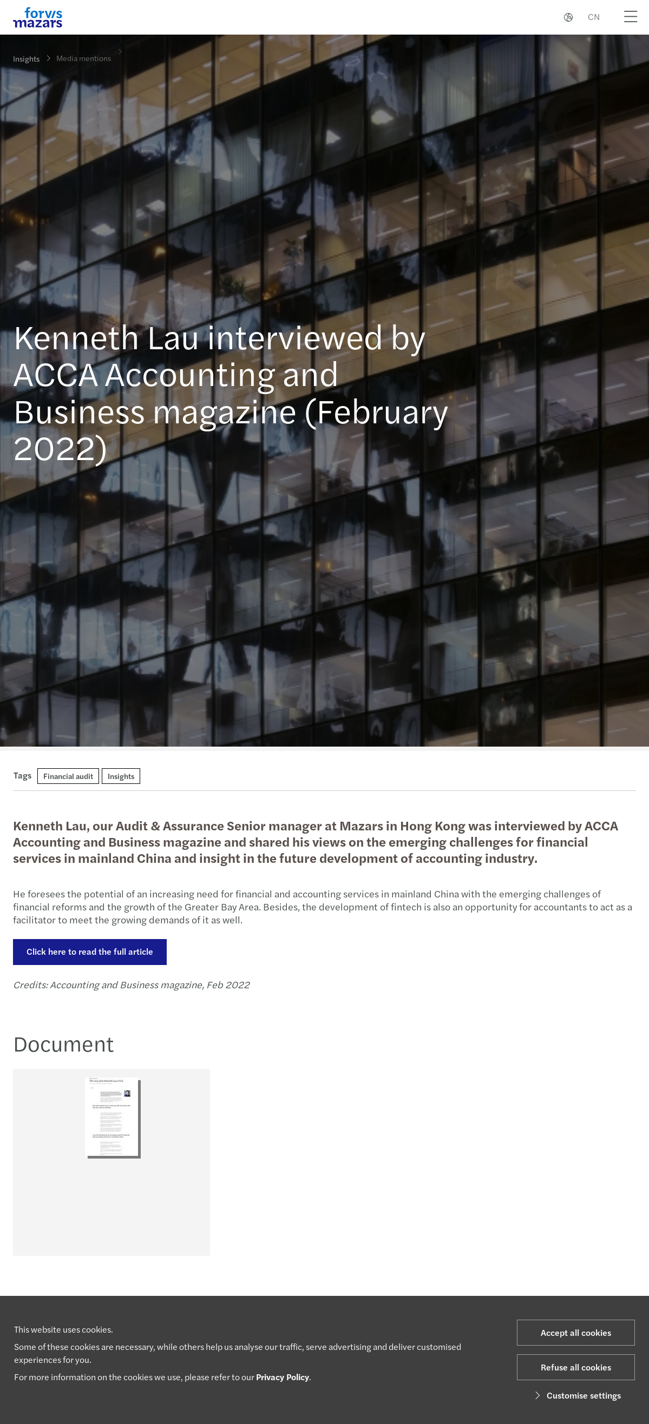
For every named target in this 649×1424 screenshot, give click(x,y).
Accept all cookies (576, 1332)
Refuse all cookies (576, 1367)
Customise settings (576, 1395)
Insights (26, 58)
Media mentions (83, 50)
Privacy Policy (282, 1376)
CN (594, 16)
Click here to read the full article (88, 951)
